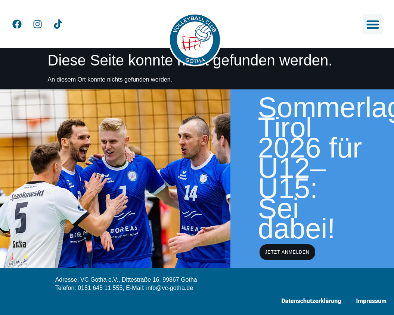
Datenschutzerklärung (311, 301)
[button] (373, 24)
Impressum (371, 301)
